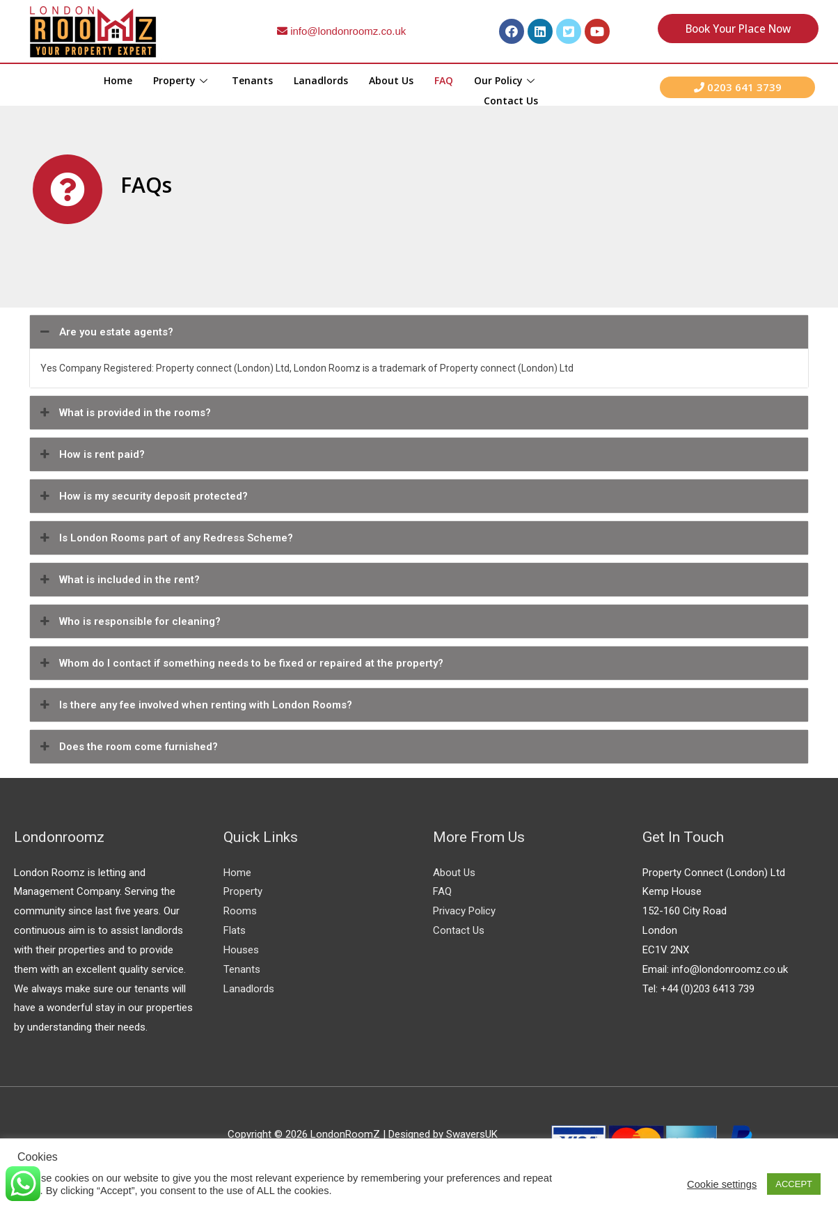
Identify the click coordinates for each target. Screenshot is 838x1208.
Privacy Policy (464, 911)
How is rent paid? (91, 454)
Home (118, 79)
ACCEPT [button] (793, 1184)
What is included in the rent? (118, 579)
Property (182, 79)
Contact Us (511, 97)
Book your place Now (738, 28)
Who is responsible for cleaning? (129, 621)
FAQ (443, 79)
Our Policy (506, 79)
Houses (241, 950)
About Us (391, 79)
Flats (234, 930)
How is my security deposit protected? (142, 496)
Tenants (252, 79)
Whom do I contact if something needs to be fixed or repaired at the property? (240, 663)
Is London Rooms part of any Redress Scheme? (165, 538)
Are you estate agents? (105, 332)
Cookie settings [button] (722, 1184)
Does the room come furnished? (127, 746)
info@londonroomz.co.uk (341, 31)
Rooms (240, 911)
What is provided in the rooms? (124, 412)
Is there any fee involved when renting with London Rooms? (194, 705)
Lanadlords (321, 79)
